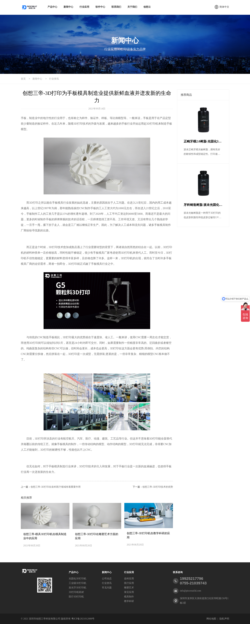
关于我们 (132, 7)
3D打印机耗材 (76, 592)
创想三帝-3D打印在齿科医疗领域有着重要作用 (56, 487)
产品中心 (52, 7)
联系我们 (116, 7)
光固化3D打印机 (77, 578)
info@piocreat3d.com (190, 590)
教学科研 (129, 601)
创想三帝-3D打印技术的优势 (157, 487)
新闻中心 (68, 7)
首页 (23, 78)
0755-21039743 (193, 583)
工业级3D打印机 (77, 583)
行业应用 (84, 7)
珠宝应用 (129, 592)
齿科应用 (129, 578)
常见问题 (107, 587)
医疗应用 (129, 583)
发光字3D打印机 (77, 587)
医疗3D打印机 (76, 596)
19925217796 (191, 578)
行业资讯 (54, 78)
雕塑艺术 (129, 587)
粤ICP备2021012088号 (83, 618)
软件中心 (100, 7)
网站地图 (211, 618)
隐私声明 (224, 618)
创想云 (147, 7)
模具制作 (129, 596)
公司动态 (107, 578)
